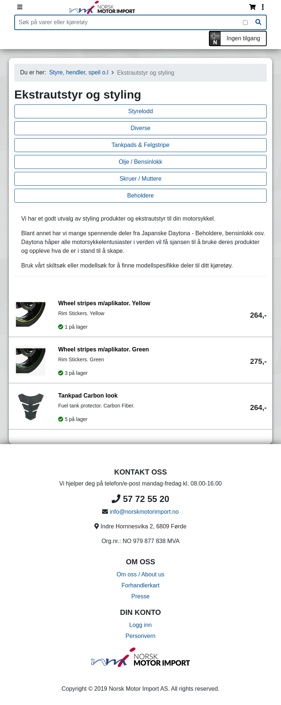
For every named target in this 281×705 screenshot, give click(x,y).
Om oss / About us (141, 574)
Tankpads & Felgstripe (140, 145)
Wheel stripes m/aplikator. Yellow (104, 303)
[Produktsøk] (129, 22)
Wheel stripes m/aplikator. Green (103, 349)
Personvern (140, 636)
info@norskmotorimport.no (144, 512)
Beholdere (140, 195)
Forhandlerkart (140, 585)
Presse (140, 596)
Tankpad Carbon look (87, 395)
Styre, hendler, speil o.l (78, 72)
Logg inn (140, 625)
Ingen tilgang (243, 38)
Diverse (140, 128)
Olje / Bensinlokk (140, 162)
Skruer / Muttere (141, 179)
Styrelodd (140, 111)
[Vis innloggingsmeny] (263, 7)
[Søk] (258, 22)
